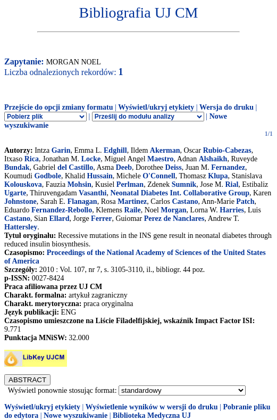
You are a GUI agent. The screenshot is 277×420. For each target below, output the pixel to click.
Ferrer (101, 219)
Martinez (132, 201)
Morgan (173, 210)
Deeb (124, 167)
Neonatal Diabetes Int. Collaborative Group (180, 193)
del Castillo (75, 167)
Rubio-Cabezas (227, 150)
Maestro (160, 159)
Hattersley (20, 227)
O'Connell (158, 176)
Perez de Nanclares (174, 219)
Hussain (100, 176)
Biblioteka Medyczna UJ (152, 415)
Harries (232, 210)
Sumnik (184, 184)
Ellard (59, 219)
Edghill (115, 150)
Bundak (16, 167)
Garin (61, 150)
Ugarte (15, 193)
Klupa (218, 176)
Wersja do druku (226, 107)
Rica (31, 159)
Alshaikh (213, 159)
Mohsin (79, 184)
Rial (231, 184)
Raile (132, 210)
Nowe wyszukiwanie (75, 415)
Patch (245, 201)
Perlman (130, 184)
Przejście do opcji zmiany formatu (58, 107)
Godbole (47, 176)
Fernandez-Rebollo (61, 210)
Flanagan (82, 201)
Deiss (173, 167)
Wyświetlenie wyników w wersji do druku (152, 407)
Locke (91, 159)
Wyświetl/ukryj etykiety (156, 107)
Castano (185, 201)
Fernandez (228, 167)
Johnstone (20, 201)
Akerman (165, 150)
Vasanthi (92, 193)
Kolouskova (23, 184)
